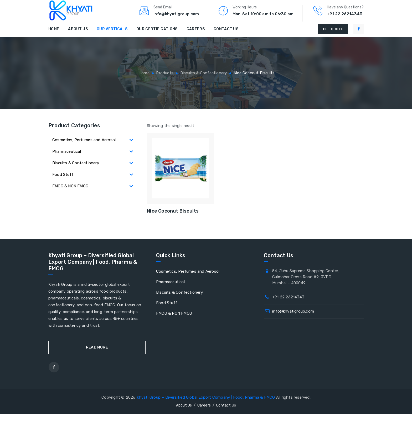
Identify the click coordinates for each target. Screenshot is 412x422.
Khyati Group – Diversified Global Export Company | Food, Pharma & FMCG (206, 405)
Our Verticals (112, 37)
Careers (196, 37)
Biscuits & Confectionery (179, 300)
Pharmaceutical (170, 289)
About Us (77, 37)
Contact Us (226, 37)
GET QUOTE (333, 37)
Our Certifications (156, 37)
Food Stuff (166, 310)
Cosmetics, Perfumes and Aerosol (187, 279)
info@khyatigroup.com (293, 319)
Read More (97, 355)
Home (53, 37)
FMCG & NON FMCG (174, 321)
